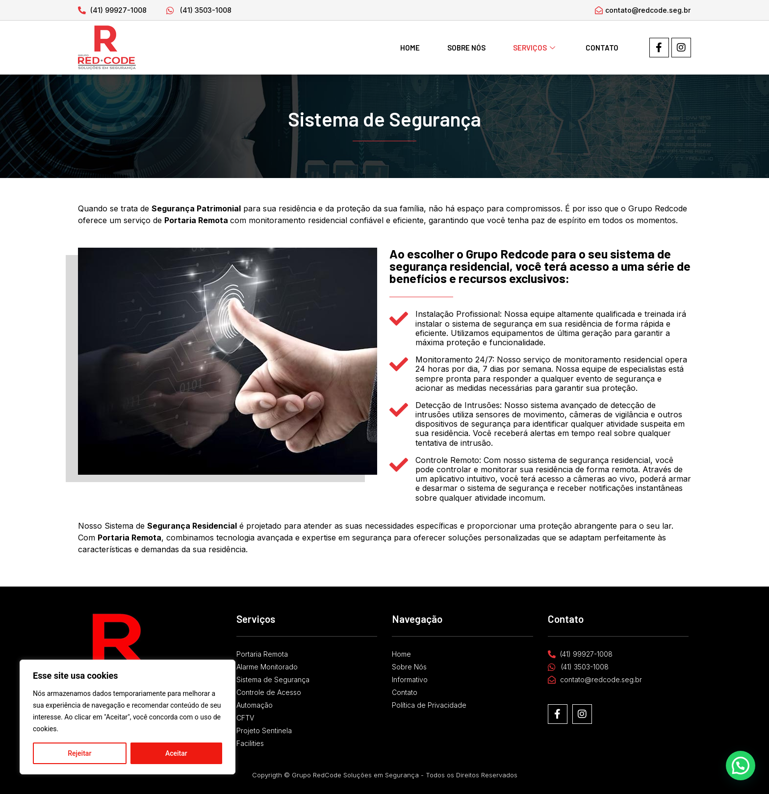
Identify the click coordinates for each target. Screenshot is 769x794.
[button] (741, 768)
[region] (127, 717)
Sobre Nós (466, 47)
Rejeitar (79, 753)
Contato (602, 47)
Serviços (534, 47)
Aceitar (176, 753)
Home (410, 47)
